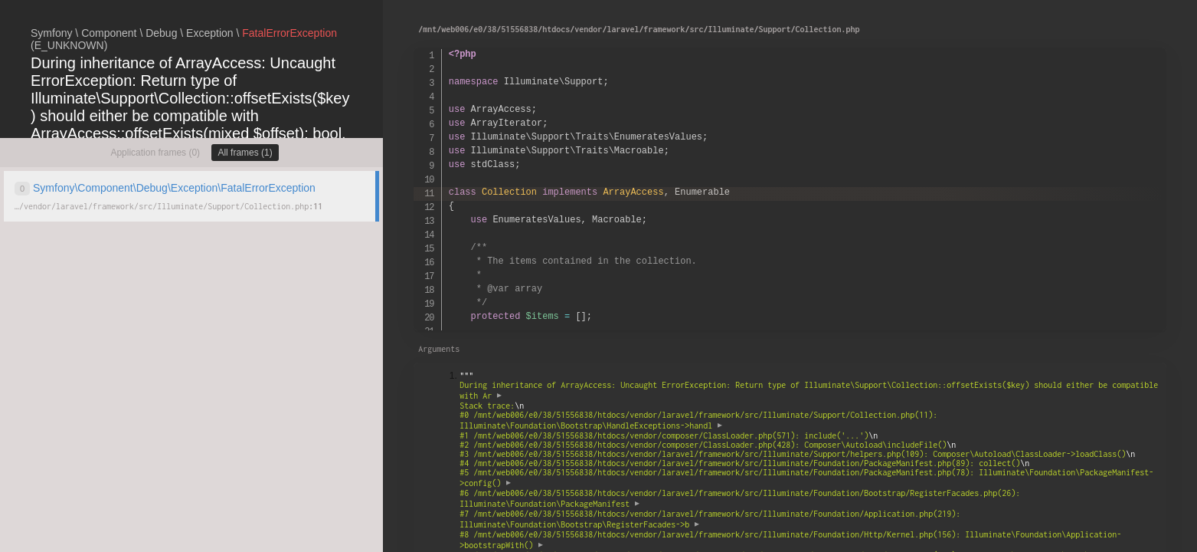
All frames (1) (244, 152)
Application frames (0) (155, 152)
